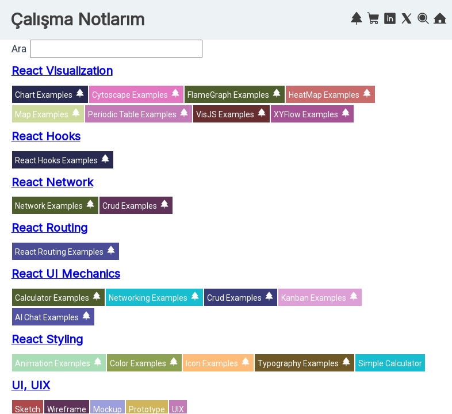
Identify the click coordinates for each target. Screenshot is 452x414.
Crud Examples (129, 205)
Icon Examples (212, 363)
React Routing (49, 228)
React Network (52, 182)
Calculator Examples (52, 297)
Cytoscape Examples (130, 94)
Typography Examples (298, 363)
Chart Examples (43, 94)
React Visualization (62, 71)
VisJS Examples (225, 114)
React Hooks (46, 136)
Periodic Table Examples (132, 114)
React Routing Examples (59, 251)
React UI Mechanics (66, 274)
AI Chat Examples (47, 317)
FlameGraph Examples (228, 94)
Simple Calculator (390, 363)
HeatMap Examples (324, 94)
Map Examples (41, 114)
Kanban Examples (313, 297)
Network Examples (49, 205)
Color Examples (138, 363)
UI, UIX (31, 385)
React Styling (47, 339)
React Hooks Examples (56, 160)
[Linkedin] (390, 20)
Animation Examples (52, 363)
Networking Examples (148, 297)
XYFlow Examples (306, 114)
